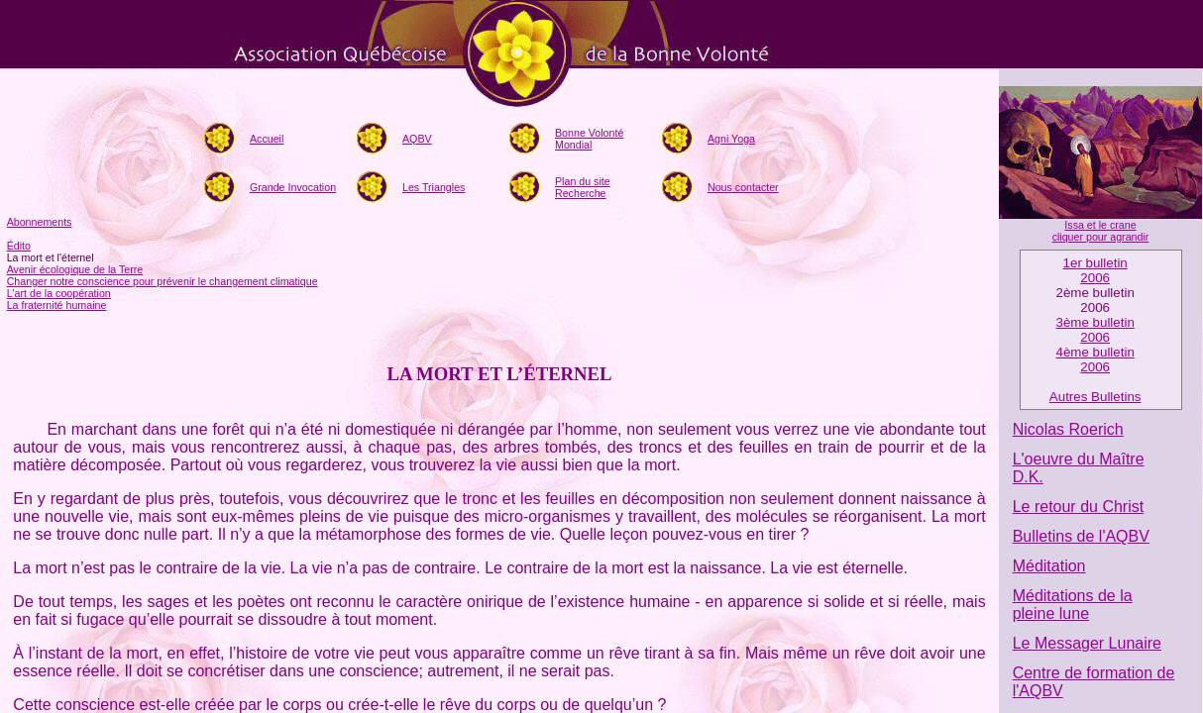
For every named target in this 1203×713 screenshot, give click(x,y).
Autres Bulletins (1095, 396)
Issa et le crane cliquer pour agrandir (1100, 231)
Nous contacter (743, 187)
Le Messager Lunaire (1087, 643)
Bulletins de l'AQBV (1081, 536)
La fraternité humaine (57, 305)
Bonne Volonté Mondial (589, 139)
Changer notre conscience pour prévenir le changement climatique (162, 281)
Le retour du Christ (1079, 506)
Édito (19, 246)
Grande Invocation (293, 187)
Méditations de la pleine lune (1073, 604)
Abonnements (39, 222)
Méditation (1049, 566)
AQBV (417, 139)
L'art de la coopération (59, 293)
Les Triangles (433, 187)
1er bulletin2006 (1095, 270)
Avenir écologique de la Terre (75, 269)
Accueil (266, 139)
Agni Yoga (731, 139)
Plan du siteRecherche (582, 187)
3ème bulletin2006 (1095, 330)
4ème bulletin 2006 (1095, 359)
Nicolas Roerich (1068, 429)
